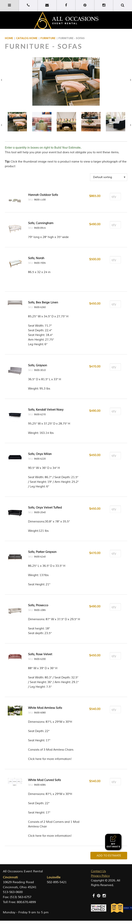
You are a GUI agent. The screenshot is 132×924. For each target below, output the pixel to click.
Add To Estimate (109, 855)
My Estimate (113, 841)
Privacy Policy (100, 876)
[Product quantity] (115, 196)
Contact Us (98, 871)
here (38, 759)
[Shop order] (108, 177)
